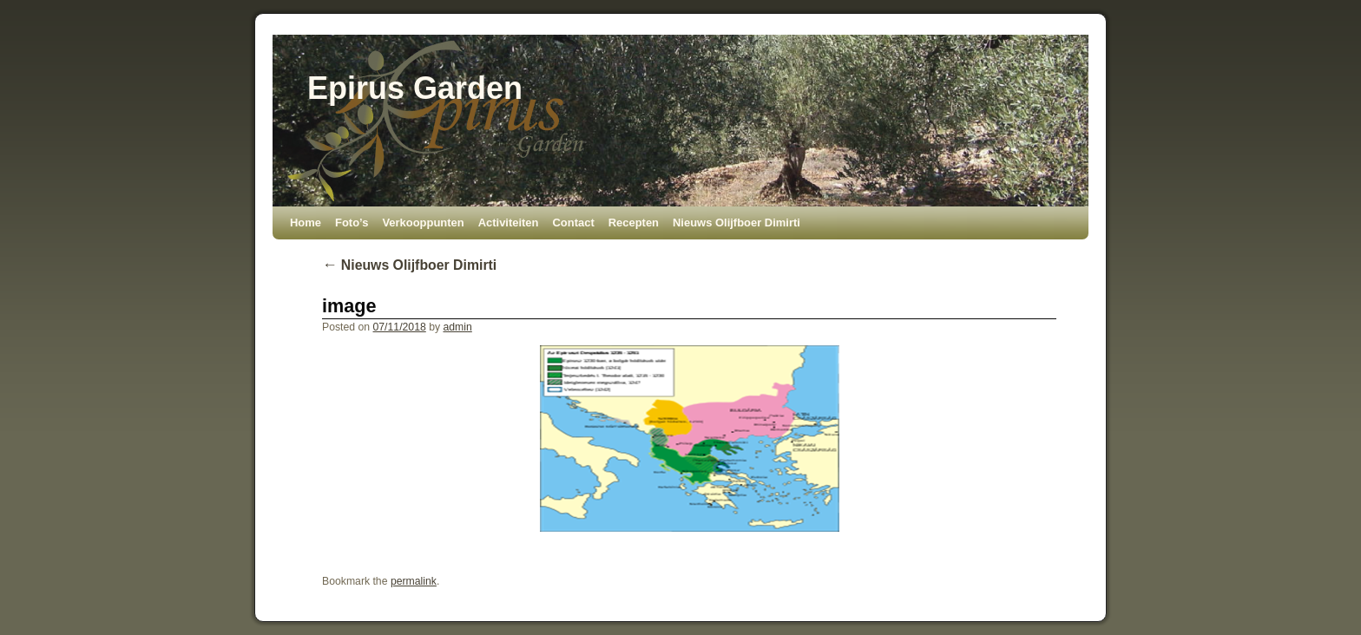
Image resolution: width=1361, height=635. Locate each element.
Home (305, 222)
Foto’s (351, 222)
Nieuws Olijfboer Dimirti (736, 222)
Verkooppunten (423, 222)
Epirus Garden (415, 88)
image (349, 306)
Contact (573, 222)
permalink (414, 581)
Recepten (633, 222)
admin (457, 327)
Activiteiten (508, 222)
